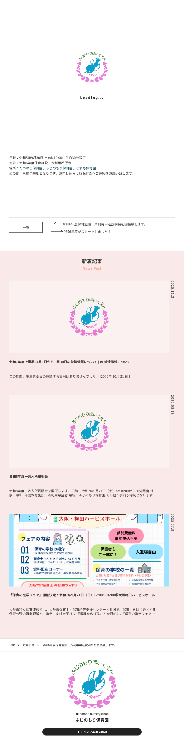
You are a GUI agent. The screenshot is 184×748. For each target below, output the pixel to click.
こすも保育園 (86, 167)
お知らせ (28, 645)
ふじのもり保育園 (59, 167)
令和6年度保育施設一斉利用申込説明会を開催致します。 (104, 224)
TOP (12, 645)
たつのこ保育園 (31, 167)
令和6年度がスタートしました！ (86, 231)
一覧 (26, 227)
